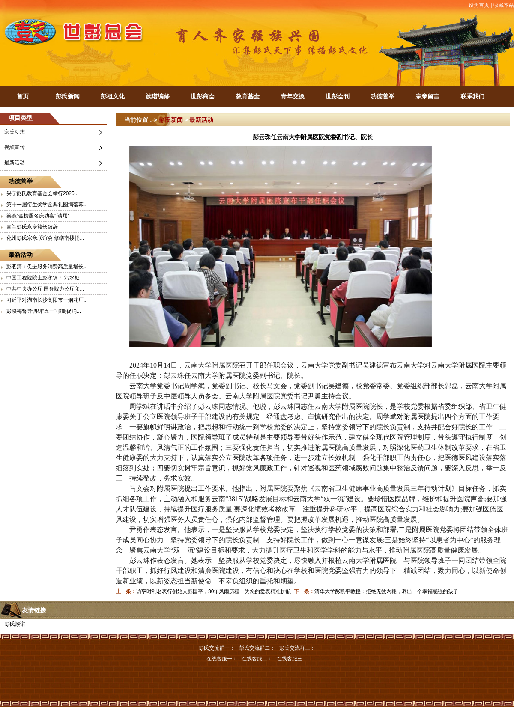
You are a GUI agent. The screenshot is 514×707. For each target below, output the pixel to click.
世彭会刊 (338, 96)
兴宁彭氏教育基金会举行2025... (42, 193)
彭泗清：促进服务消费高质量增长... (47, 267)
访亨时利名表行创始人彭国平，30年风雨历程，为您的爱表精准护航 (213, 591)
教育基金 (248, 96)
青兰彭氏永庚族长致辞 (32, 227)
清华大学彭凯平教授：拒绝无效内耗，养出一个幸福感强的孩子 (386, 591)
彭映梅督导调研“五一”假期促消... (43, 311)
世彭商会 (203, 96)
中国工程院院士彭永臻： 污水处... (45, 278)
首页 (23, 96)
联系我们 (472, 96)
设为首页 (479, 5)
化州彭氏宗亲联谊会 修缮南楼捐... (45, 238)
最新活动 (14, 163)
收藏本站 (503, 5)
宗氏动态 (14, 132)
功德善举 (382, 96)
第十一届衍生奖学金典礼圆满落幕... (47, 205)
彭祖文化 (113, 96)
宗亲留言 (427, 96)
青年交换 (293, 96)
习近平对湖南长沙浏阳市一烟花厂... (47, 300)
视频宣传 (14, 147)
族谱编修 (158, 96)
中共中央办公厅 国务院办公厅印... (45, 289)
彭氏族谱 (15, 624)
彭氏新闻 (68, 96)
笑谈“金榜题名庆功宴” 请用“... (40, 216)
